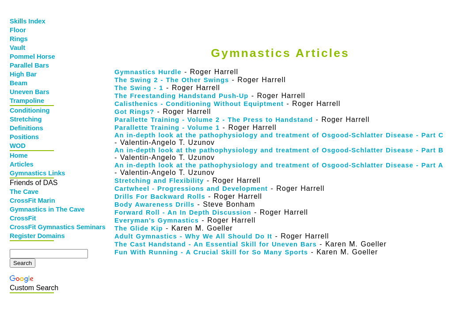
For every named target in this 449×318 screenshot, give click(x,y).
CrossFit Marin (32, 200)
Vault (17, 47)
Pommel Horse (32, 56)
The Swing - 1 (138, 87)
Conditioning (29, 110)
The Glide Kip (138, 228)
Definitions (26, 128)
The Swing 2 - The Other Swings (171, 79)
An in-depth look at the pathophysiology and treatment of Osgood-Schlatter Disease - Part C (279, 135)
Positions (24, 136)
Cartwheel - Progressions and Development (191, 188)
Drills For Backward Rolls (159, 196)
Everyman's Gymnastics (156, 220)
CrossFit (23, 218)
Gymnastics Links (33, 173)
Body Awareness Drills (154, 204)
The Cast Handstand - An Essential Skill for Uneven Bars (215, 244)
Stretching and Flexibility (159, 180)
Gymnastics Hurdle (148, 72)
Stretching (26, 119)
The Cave (24, 191)
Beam (18, 83)
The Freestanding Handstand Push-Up (181, 95)
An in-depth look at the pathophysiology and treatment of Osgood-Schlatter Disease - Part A (278, 165)
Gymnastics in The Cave (33, 209)
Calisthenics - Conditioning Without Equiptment (199, 103)
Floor (18, 30)
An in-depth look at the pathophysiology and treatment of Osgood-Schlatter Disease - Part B (279, 150)
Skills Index (28, 21)
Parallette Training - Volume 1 (167, 127)
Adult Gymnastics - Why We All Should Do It (193, 236)
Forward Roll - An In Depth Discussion (182, 212)
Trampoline (27, 100)
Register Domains (33, 235)
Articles (22, 164)
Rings (19, 38)
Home (19, 155)
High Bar (23, 74)
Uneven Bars (29, 91)
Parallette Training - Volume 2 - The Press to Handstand (213, 119)
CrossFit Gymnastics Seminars (33, 227)
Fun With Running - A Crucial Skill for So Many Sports (211, 252)
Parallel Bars (29, 65)
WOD (18, 145)
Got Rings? (134, 111)
